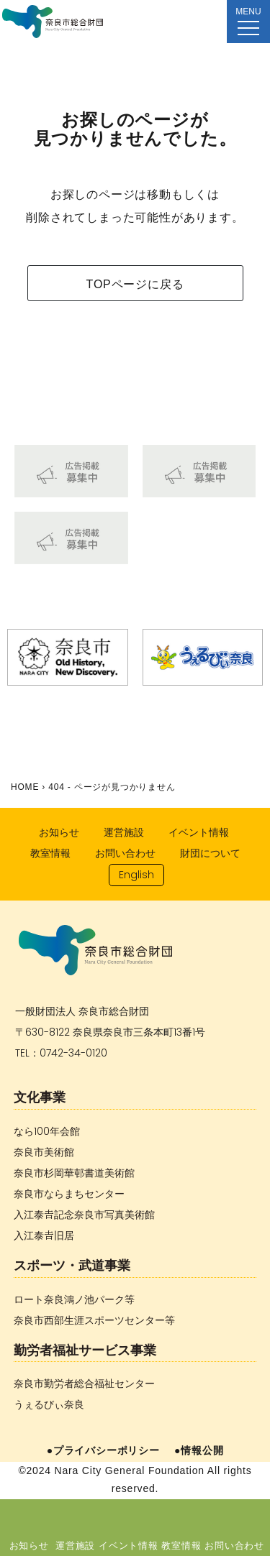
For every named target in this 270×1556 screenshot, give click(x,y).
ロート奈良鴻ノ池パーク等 (74, 1299)
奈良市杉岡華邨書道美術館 (74, 1173)
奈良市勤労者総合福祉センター (84, 1383)
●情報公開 (198, 1450)
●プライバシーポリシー (103, 1450)
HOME (25, 787)
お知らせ (29, 1545)
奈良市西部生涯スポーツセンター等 (94, 1320)
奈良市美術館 (44, 1152)
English (136, 874)
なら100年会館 (47, 1131)
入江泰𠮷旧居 (44, 1235)
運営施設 (75, 1545)
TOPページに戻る (135, 284)
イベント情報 (128, 1545)
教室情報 (181, 1545)
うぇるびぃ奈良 (49, 1404)
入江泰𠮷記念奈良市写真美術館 (84, 1214)
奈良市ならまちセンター (69, 1194)
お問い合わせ (234, 1545)
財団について (210, 853)
